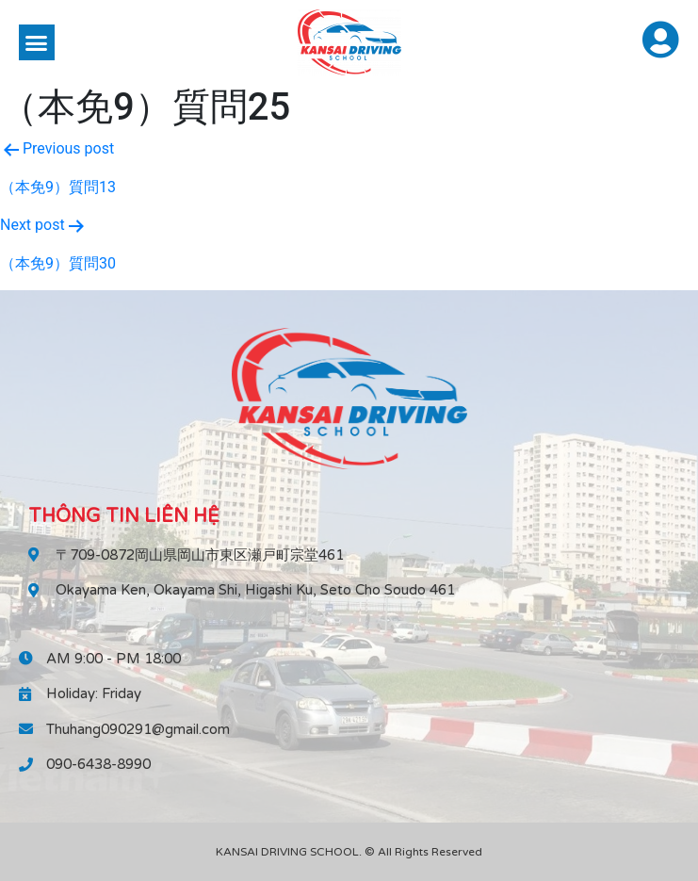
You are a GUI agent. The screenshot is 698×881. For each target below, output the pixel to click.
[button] (37, 42)
